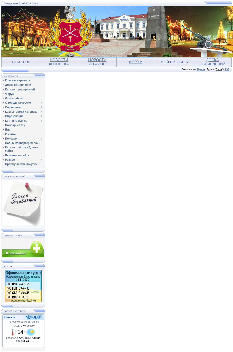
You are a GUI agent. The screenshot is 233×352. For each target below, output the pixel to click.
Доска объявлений (212, 62)
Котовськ (10, 317)
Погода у (23, 325)
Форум (135, 62)
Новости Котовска (59, 62)
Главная (20, 62)
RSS (226, 69)
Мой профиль (174, 62)
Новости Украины (97, 62)
